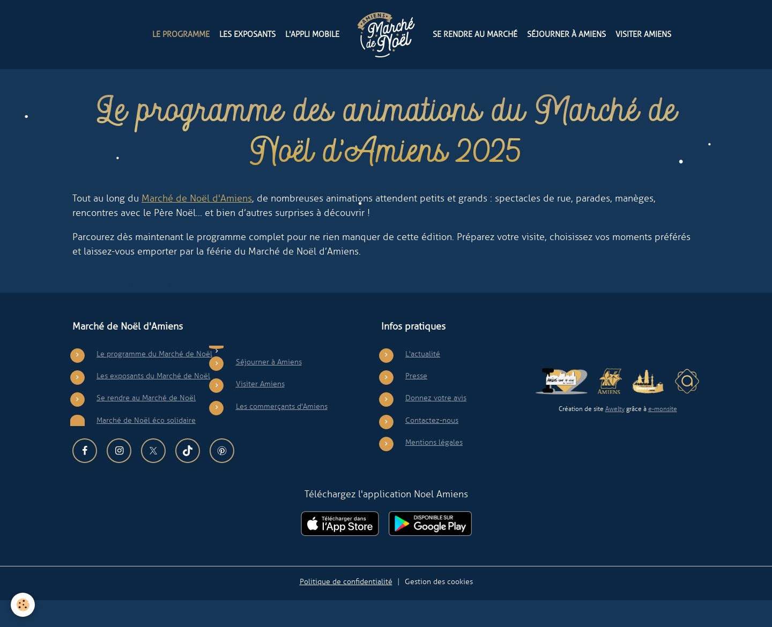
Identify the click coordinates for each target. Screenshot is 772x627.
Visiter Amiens (643, 34)
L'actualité (422, 380)
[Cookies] (23, 605)
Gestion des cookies (439, 608)
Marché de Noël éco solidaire (146, 447)
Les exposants (247, 34)
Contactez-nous (431, 447)
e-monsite (662, 436)
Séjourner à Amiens (566, 34)
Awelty (615, 436)
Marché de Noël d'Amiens (197, 225)
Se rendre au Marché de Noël (146, 425)
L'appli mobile (312, 34)
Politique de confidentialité (346, 608)
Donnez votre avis (435, 425)
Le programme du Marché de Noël (154, 380)
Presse (416, 402)
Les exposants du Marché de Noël (153, 402)
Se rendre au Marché (475, 34)
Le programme (181, 34)
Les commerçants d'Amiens (282, 433)
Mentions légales (434, 469)
